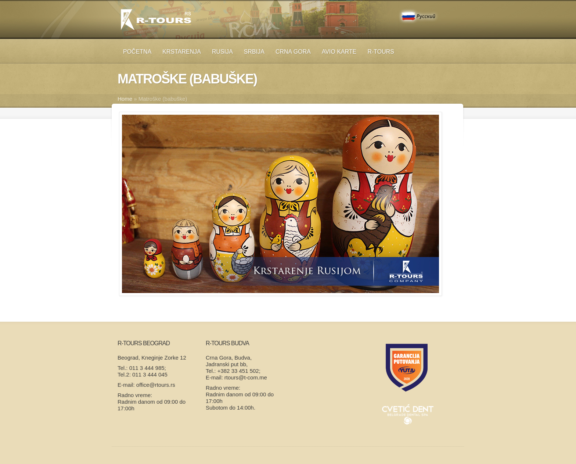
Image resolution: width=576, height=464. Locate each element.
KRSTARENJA (181, 52)
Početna (137, 52)
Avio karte (339, 52)
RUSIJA (222, 52)
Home (125, 99)
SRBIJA (254, 52)
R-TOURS (380, 52)
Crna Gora (293, 52)
